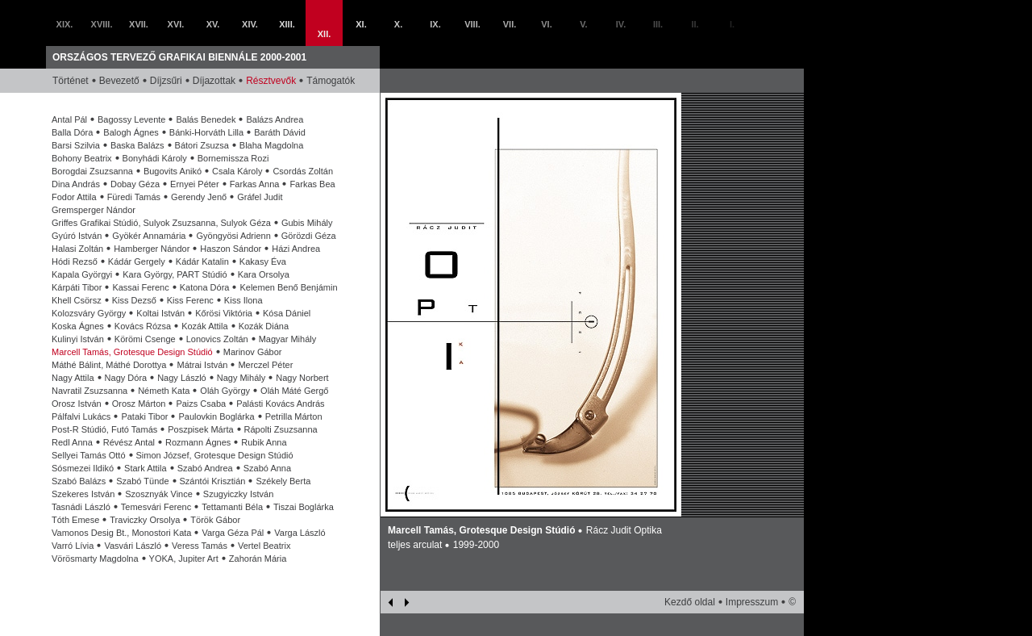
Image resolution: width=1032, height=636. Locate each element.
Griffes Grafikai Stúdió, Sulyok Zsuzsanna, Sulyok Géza (161, 223)
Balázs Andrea (274, 119)
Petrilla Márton (293, 416)
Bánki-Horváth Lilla (206, 132)
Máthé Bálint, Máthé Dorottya (109, 365)
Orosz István (77, 403)
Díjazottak (214, 80)
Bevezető (119, 80)
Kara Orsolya (263, 274)
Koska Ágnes (78, 326)
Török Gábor (215, 520)
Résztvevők (271, 80)
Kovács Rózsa (142, 326)
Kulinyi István (78, 339)
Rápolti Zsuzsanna (281, 429)
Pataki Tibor (144, 416)
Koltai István (160, 313)
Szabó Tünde (142, 481)
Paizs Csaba (201, 403)
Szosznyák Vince (159, 494)
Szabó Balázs (79, 481)
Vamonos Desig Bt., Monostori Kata (121, 533)
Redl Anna (72, 442)
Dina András (76, 184)
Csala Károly (237, 171)
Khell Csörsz (77, 300)
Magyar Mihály (288, 339)
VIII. (472, 24)
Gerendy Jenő (199, 197)
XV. (213, 24)
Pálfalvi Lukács (81, 416)
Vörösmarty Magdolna (95, 558)
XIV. (250, 24)
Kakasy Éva (262, 261)
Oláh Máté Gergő (294, 390)
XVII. (138, 24)
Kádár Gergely (136, 261)
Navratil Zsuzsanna (89, 390)
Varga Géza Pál (233, 533)
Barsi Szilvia (76, 145)
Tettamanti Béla (232, 507)
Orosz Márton (139, 403)
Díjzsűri (166, 80)
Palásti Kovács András (280, 403)
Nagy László (181, 378)
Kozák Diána (264, 326)
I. (732, 24)
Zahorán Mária (258, 558)
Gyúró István (77, 236)
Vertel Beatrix (264, 545)
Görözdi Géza (308, 236)
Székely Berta (283, 481)
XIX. (64, 24)
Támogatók (330, 80)
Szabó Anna (267, 468)
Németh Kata (163, 390)
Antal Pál (69, 119)
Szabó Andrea (205, 468)
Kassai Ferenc (140, 287)
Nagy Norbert (302, 378)
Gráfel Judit (259, 197)
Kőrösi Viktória (223, 313)
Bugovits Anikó (173, 171)
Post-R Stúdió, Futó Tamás (104, 429)
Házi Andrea (296, 248)
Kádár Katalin (202, 261)
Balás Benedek (205, 119)
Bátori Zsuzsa (202, 145)
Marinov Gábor (252, 352)
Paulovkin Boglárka (216, 416)
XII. (324, 34)
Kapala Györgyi (82, 274)
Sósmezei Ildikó (83, 468)
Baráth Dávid (280, 132)
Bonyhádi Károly (155, 158)
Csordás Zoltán (303, 171)
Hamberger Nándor (151, 248)
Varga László (299, 533)
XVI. (176, 24)
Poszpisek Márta (200, 429)
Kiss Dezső (134, 300)
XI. (361, 24)
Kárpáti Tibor (77, 287)
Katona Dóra (205, 287)
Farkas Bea (312, 184)
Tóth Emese (75, 520)
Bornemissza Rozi (233, 158)
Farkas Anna (255, 184)
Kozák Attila (204, 326)
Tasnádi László (81, 507)
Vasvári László (132, 545)
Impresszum (752, 602)
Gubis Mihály (307, 223)
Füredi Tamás (133, 197)
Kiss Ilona (243, 300)
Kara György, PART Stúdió (175, 274)
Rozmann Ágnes (198, 442)
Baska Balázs (137, 145)
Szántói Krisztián (213, 481)
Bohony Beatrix (82, 158)
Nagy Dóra (126, 378)
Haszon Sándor (230, 248)
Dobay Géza (135, 184)
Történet (70, 80)
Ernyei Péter (194, 184)
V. (583, 24)
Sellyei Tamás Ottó (89, 455)
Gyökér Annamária (148, 236)
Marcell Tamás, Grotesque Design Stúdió (132, 352)
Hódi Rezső (75, 261)
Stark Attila (145, 468)
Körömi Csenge (145, 339)
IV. (621, 24)
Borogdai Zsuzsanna (92, 171)
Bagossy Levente (131, 119)
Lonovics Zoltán (217, 339)
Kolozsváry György (89, 313)
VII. (510, 24)
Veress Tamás (199, 545)
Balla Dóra (72, 132)
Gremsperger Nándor (93, 210)
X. (398, 24)
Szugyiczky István (238, 494)
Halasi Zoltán (77, 248)
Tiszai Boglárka (303, 507)
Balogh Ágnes (131, 132)
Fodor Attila (74, 197)
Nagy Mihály (241, 378)
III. (658, 24)
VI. (546, 24)
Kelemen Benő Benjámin (288, 287)
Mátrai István (202, 365)
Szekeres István (83, 494)
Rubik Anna (263, 442)
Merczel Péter (265, 365)
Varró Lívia (73, 545)
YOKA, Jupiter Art (183, 558)
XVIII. (102, 24)
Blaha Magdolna (271, 145)
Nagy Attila (73, 378)
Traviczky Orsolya (145, 520)
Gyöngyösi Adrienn (233, 236)
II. (694, 24)
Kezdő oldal (689, 602)
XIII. (287, 24)
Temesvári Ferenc (156, 507)
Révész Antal (129, 442)
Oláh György (225, 390)
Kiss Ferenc (190, 300)
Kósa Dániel (286, 313)
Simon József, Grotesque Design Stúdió (214, 455)
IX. (435, 24)
